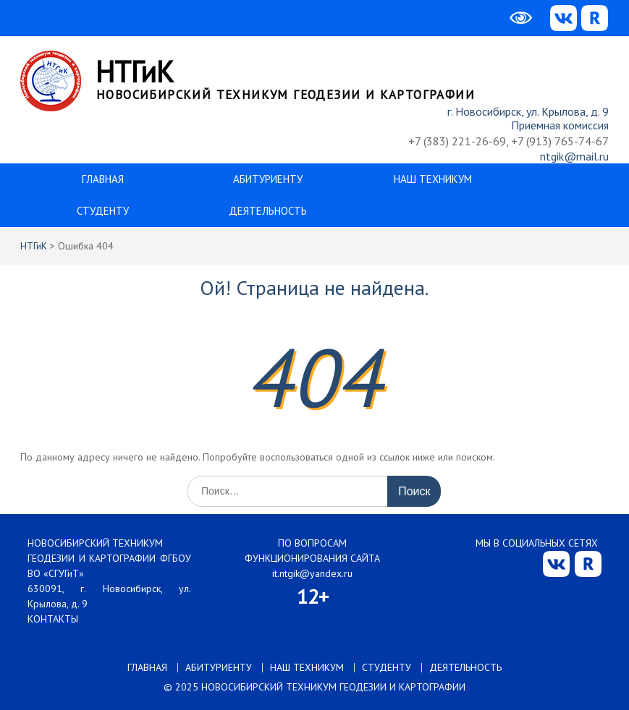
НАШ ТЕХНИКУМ (433, 179)
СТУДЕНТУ (103, 211)
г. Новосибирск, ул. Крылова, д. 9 (528, 111)
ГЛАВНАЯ (103, 179)
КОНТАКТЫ (53, 618)
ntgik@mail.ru (574, 156)
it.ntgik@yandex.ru (312, 573)
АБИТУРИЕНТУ (268, 179)
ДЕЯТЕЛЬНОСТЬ (268, 211)
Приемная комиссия (560, 125)
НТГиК (135, 71)
